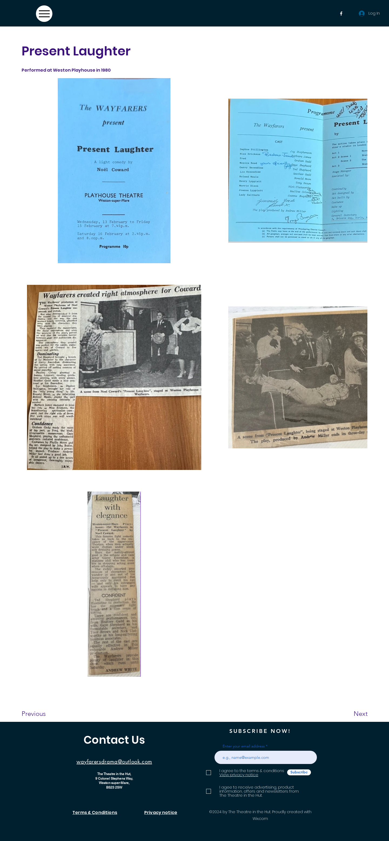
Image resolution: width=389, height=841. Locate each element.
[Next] (350, 713)
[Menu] (44, 13)
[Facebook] (341, 13)
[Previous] (41, 713)
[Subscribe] (299, 772)
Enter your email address (244, 746)
